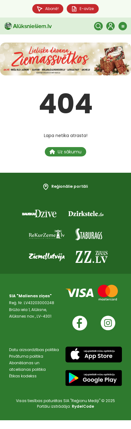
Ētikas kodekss (23, 384)
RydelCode (83, 415)
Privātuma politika (26, 364)
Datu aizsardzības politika (34, 357)
